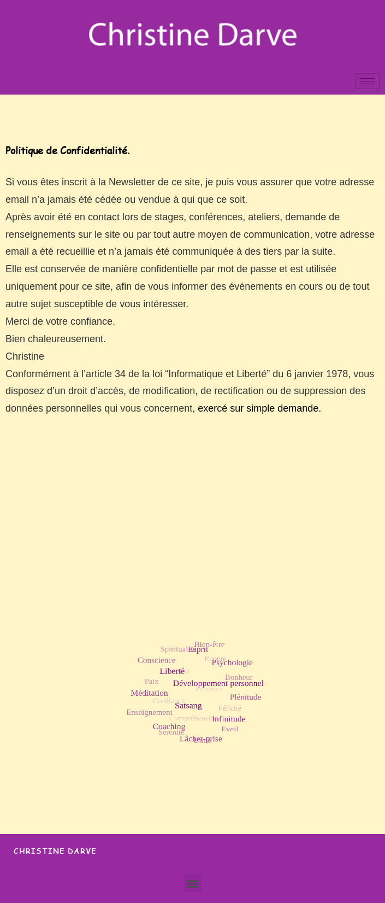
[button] (192, 883)
